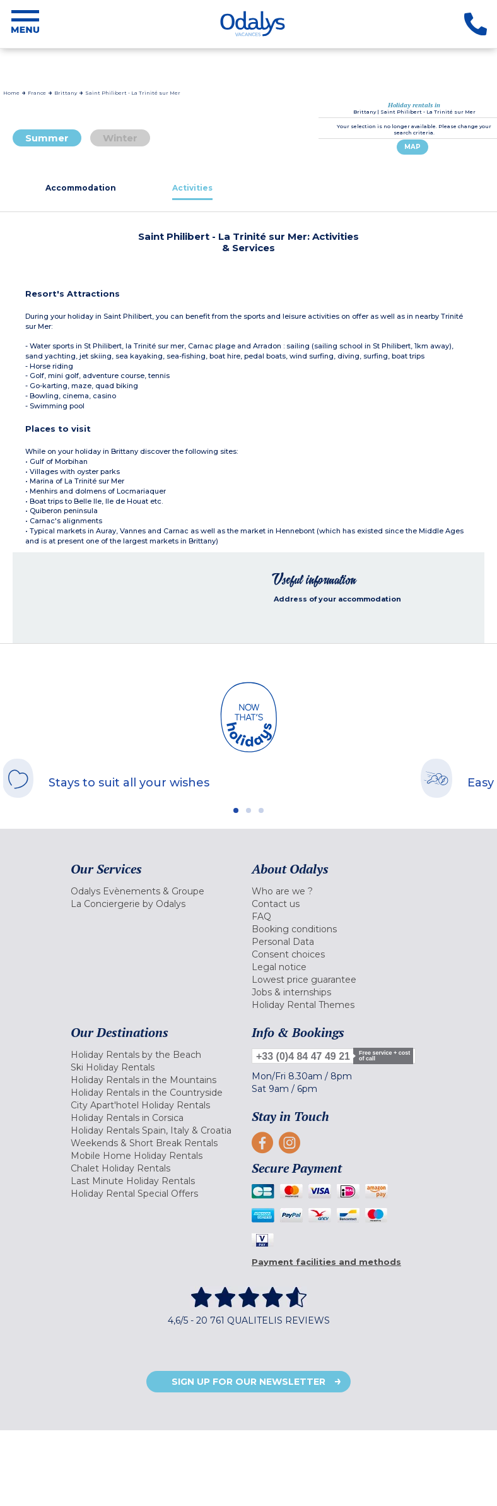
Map (412, 147)
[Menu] (25, 24)
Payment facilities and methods (326, 1262)
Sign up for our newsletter (248, 1381)
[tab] (81, 187)
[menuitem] (158, 891)
